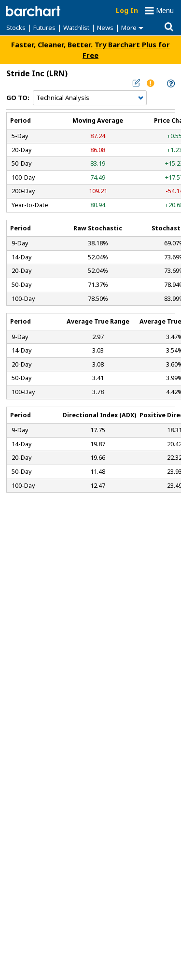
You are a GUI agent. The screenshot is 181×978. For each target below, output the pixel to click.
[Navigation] (90, 98)
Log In (127, 10)
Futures (44, 27)
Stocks (16, 27)
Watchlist (76, 27)
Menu (165, 10)
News (105, 27)
